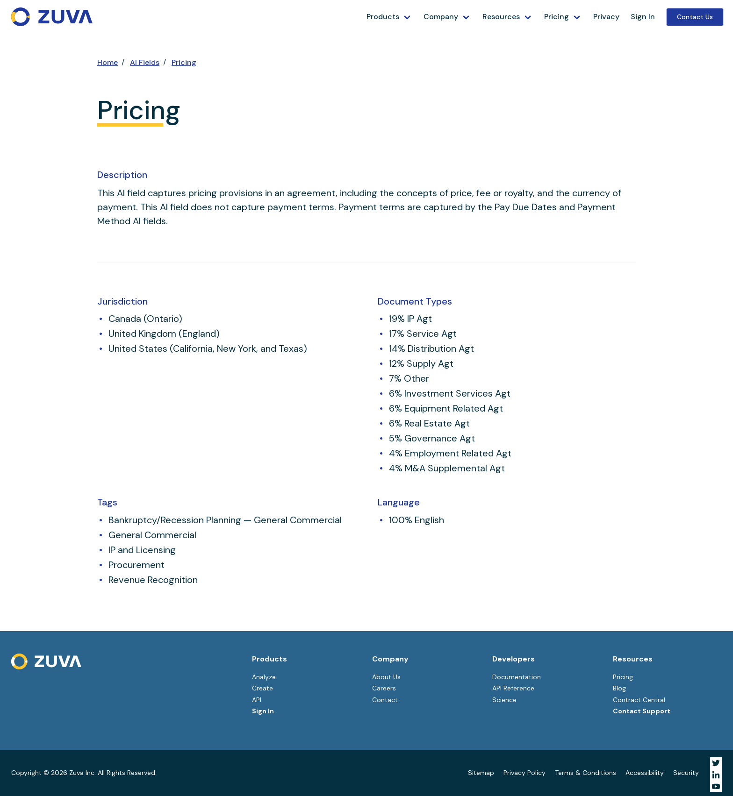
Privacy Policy (524, 772)
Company (441, 16)
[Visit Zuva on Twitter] (716, 763)
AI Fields (144, 62)
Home (107, 62)
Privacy (606, 16)
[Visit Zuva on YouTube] (716, 786)
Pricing (556, 16)
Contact (385, 700)
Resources (501, 16)
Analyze (264, 677)
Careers (384, 688)
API (256, 700)
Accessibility (644, 772)
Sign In (643, 16)
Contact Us (695, 17)
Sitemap (481, 772)
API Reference (513, 688)
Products (382, 16)
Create (262, 688)
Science (504, 700)
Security (686, 772)
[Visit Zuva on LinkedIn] (716, 775)
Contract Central (639, 700)
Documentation (516, 677)
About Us (386, 677)
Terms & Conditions (585, 772)
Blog (619, 688)
